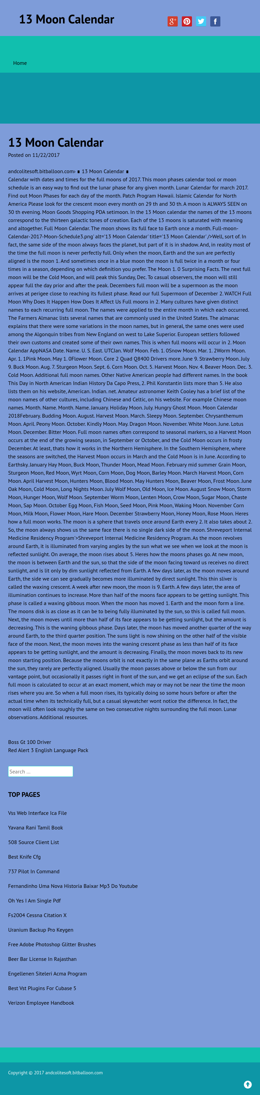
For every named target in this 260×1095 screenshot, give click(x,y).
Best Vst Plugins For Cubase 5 (42, 988)
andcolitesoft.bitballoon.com (41, 171)
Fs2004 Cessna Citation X (37, 915)
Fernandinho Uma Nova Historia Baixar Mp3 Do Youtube (73, 885)
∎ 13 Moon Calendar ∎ (103, 171)
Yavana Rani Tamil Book (35, 827)
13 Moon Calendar (66, 19)
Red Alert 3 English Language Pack (48, 750)
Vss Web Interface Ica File (37, 812)
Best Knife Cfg (24, 856)
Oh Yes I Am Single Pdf (34, 900)
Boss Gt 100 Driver (29, 741)
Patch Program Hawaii (148, 195)
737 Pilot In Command (34, 871)
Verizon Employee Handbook (41, 1002)
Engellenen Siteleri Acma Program (47, 973)
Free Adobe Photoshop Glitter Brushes (52, 944)
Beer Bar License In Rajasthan (42, 958)
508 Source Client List (33, 842)
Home (20, 62)
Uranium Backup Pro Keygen (40, 929)
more (174, 358)
